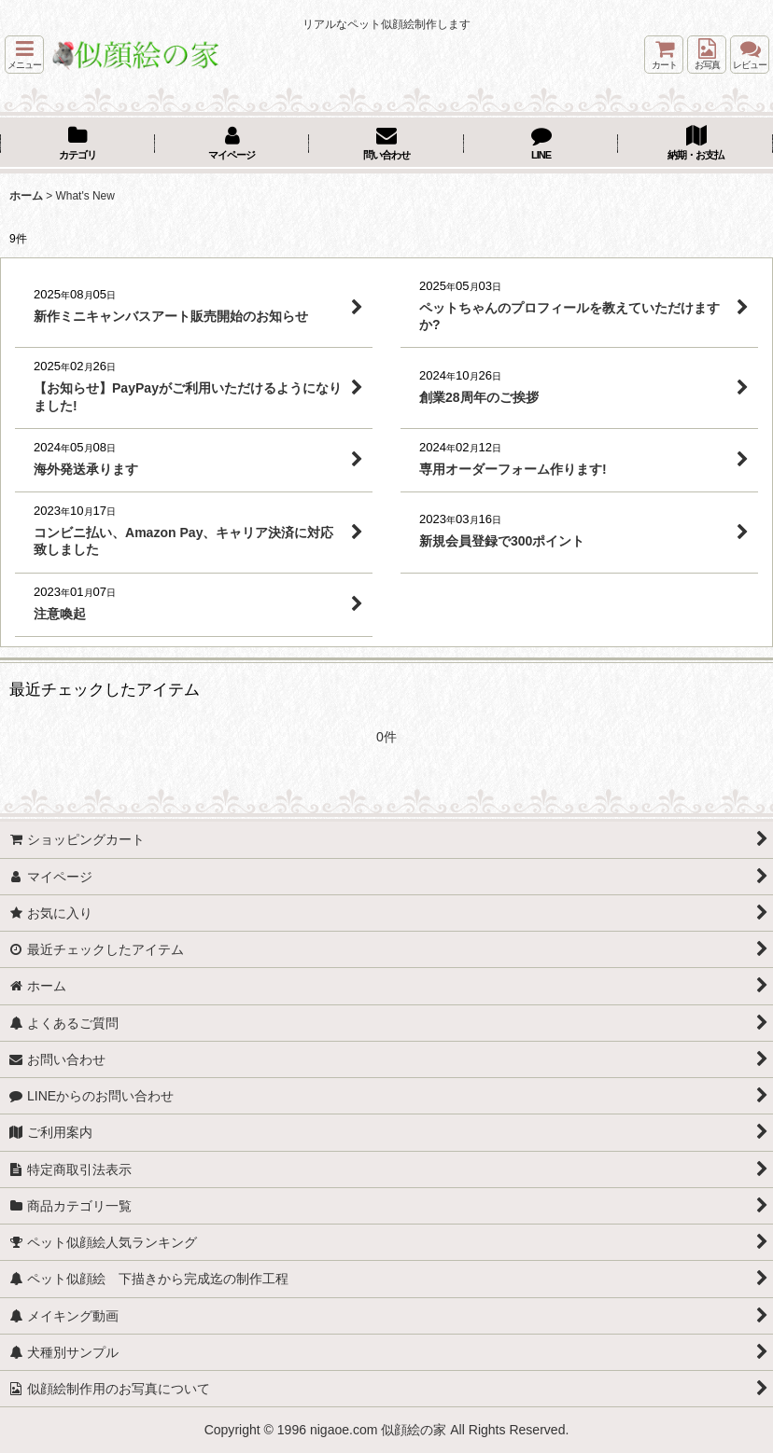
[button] (24, 54)
